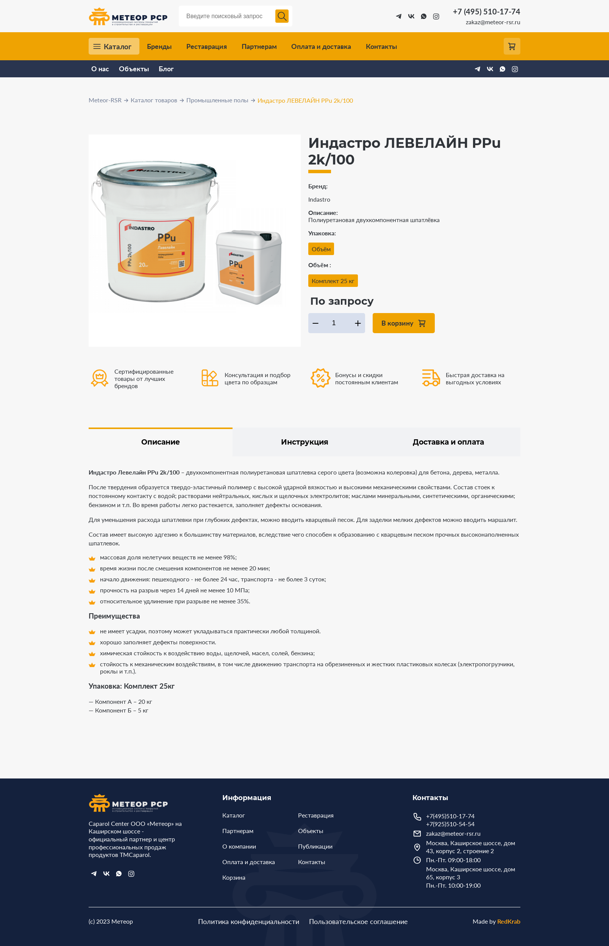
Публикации (315, 846)
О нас (100, 69)
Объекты (134, 69)
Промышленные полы (217, 99)
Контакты (381, 46)
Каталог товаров (154, 99)
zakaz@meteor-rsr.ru (493, 21)
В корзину (397, 322)
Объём (321, 248)
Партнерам (259, 46)
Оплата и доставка (321, 46)
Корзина (233, 877)
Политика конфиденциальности (248, 922)
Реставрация (206, 46)
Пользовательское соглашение (358, 922)
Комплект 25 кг (333, 280)
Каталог (117, 46)
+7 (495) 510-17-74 (486, 11)
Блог (166, 69)
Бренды (159, 46)
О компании (239, 846)
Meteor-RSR (105, 99)
